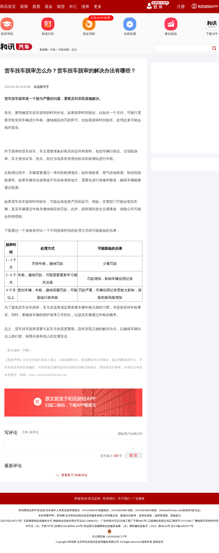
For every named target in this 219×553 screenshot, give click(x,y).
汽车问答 (63, 49)
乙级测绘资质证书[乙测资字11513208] (170, 520)
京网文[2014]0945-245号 (68, 526)
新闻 (24, 6)
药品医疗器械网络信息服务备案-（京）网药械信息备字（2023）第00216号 (127, 526)
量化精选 (170, 26)
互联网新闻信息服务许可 (37, 520)
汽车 (53, 49)
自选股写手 (41, 86)
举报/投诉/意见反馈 (87, 498)
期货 (61, 6)
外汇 (73, 6)
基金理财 (88, 26)
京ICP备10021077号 (182, 526)
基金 (49, 6)
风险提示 (175, 515)
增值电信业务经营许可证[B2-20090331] (75, 520)
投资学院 (7, 26)
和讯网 (44, 49)
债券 (85, 6)
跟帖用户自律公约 (130, 433)
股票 (36, 6)
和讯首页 (8, 6)
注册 (181, 6)
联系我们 (109, 498)
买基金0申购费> (101, 17)
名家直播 (129, 26)
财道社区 (48, 26)
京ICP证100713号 (11, 520)
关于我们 (124, 498)
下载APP (211, 26)
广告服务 (138, 498)
